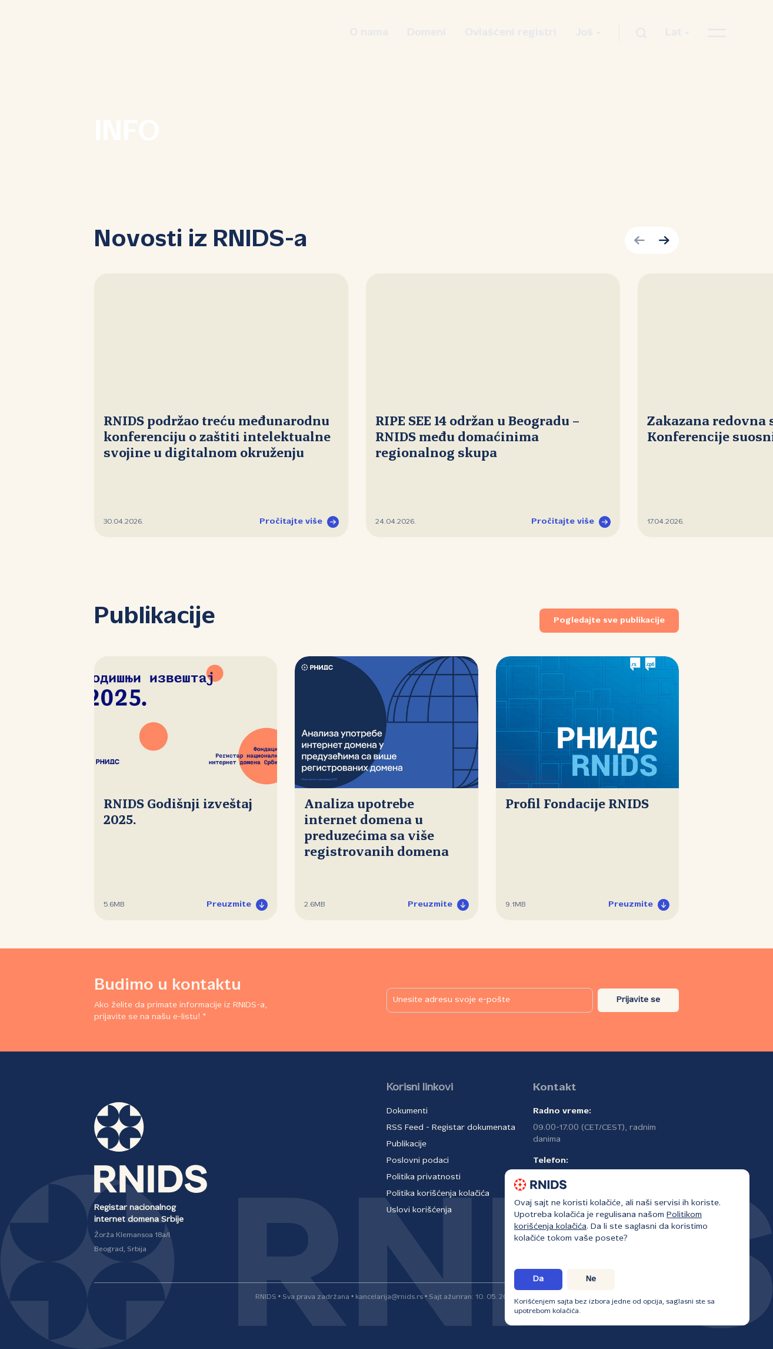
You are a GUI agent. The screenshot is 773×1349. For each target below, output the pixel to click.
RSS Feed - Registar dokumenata (450, 1128)
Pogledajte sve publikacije (609, 620)
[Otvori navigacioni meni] (717, 33)
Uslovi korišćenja (419, 1210)
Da (538, 1279)
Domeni (426, 33)
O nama (368, 33)
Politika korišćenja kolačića (437, 1194)
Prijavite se (638, 1000)
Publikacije (406, 1144)
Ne (591, 1279)
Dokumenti (407, 1111)
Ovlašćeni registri (511, 33)
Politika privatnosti (423, 1177)
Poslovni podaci (417, 1161)
